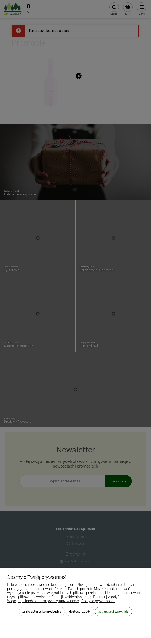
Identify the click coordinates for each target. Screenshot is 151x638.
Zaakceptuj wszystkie (113, 611)
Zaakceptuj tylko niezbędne (41, 611)
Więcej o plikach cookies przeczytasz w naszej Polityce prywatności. (61, 601)
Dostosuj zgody (80, 611)
